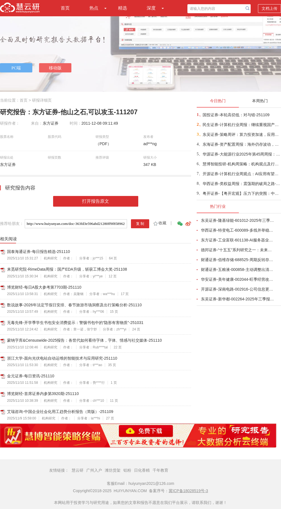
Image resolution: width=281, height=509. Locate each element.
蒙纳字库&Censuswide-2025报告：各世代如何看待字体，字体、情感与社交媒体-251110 (84, 340)
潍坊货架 (113, 470)
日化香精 (142, 470)
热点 (93, 8)
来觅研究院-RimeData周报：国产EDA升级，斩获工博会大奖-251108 (67, 269)
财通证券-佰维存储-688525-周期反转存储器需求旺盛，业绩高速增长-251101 (238, 259)
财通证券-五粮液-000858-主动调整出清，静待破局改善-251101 (238, 269)
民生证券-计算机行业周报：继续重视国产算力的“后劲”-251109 (241, 124)
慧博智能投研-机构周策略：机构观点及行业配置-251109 (241, 164)
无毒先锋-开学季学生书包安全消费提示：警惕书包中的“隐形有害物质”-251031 (75, 322)
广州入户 (94, 470)
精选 (122, 8)
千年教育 (160, 470)
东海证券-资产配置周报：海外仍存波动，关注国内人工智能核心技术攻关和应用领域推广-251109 (241, 144)
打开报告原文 (95, 201)
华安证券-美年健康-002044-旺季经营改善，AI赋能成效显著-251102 (238, 279)
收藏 (159, 223)
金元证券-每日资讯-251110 (30, 376)
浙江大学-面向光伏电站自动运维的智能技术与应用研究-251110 (62, 358)
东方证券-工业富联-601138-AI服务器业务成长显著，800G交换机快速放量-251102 (238, 240)
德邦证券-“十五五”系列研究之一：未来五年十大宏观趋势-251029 (238, 250)
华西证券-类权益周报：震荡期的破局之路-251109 (241, 183)
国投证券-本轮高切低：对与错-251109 (236, 115)
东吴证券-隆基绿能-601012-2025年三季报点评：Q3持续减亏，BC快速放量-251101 (238, 220)
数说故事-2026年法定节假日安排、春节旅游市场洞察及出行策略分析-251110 (74, 305)
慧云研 (77, 470)
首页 (65, 8)
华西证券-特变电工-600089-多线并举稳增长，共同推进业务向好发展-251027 (238, 230)
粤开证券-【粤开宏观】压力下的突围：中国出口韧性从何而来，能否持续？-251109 (241, 193)
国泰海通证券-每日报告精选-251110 (38, 251)
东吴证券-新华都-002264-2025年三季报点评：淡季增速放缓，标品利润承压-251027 (238, 299)
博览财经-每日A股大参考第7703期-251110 (44, 287)
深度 (151, 8)
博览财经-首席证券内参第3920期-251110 (43, 393)
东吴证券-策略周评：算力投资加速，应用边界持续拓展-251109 (241, 134)
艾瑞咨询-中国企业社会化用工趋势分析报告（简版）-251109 (60, 411)
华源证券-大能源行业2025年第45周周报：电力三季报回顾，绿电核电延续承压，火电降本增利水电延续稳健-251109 (241, 154)
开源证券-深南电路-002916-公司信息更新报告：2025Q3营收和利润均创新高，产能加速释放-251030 (238, 289)
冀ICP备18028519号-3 (188, 491)
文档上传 (269, 8)
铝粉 (127, 470)
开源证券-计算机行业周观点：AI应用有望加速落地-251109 (241, 174)
